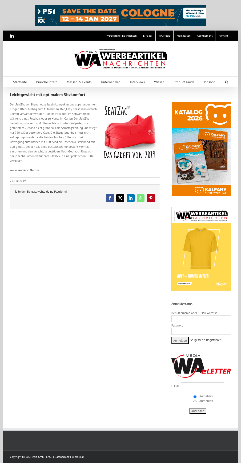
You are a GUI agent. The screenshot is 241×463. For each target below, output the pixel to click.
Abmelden (206, 401)
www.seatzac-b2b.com (24, 170)
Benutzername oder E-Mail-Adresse (194, 313)
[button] (226, 82)
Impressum (78, 457)
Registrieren (213, 340)
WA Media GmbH (35, 457)
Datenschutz (62, 457)
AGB (50, 457)
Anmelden (206, 396)
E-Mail (175, 386)
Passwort (177, 325)
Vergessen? (197, 340)
